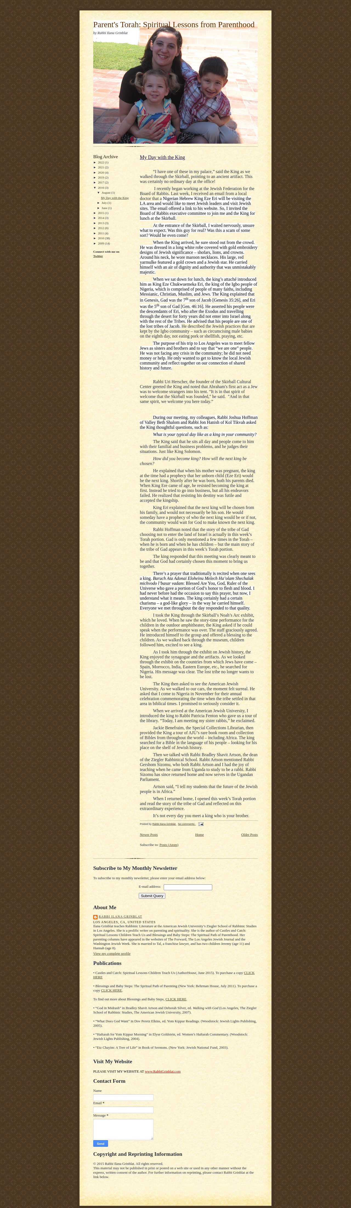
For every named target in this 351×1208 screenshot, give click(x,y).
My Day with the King (115, 197)
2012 (101, 228)
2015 (101, 213)
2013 (101, 223)
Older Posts (249, 835)
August (106, 192)
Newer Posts (149, 835)
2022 (101, 162)
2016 (101, 187)
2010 (101, 238)
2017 (101, 182)
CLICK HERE (111, 990)
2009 (101, 243)
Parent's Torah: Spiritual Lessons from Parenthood (173, 24)
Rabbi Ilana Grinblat (120, 916)
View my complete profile (112, 953)
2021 (101, 167)
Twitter (98, 256)
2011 (101, 233)
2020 (101, 172)
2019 (101, 177)
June (105, 208)
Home (199, 835)
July (104, 202)
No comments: (187, 823)
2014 (101, 217)
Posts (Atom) (169, 845)
